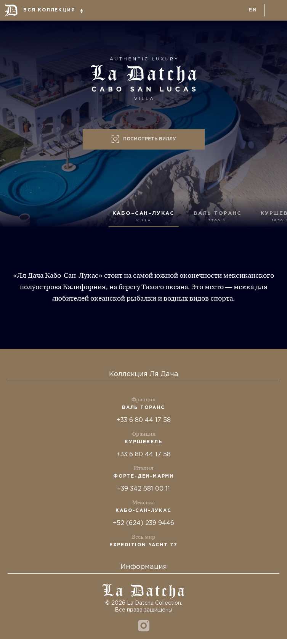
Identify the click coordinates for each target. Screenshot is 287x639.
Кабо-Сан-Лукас (143, 511)
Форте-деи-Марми (143, 476)
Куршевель (143, 442)
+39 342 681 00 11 (143, 489)
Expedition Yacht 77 (143, 545)
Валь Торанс (143, 408)
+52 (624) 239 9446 (143, 523)
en (253, 10)
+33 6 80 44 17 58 (144, 420)
